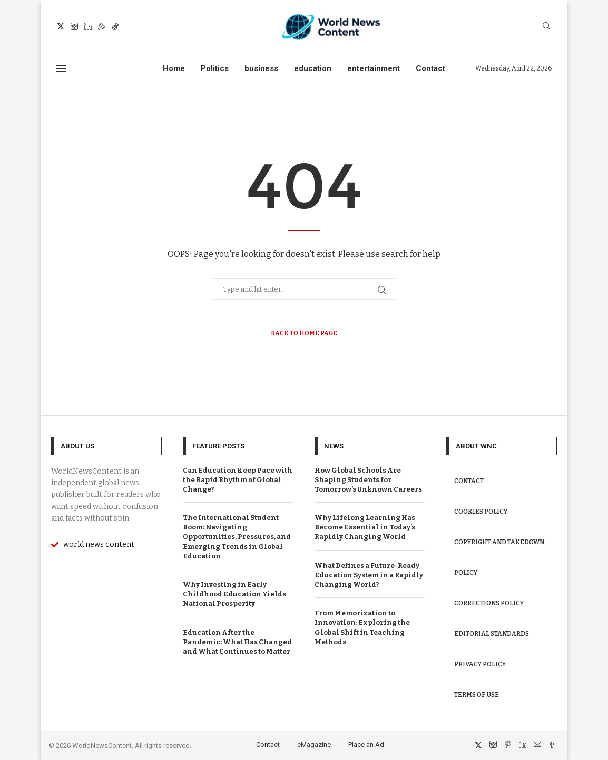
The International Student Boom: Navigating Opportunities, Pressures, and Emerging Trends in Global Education (237, 537)
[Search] (546, 26)
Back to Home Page (304, 333)
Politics (215, 68)
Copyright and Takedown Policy (499, 557)
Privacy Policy (480, 664)
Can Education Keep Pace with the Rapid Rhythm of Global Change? (237, 479)
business (261, 68)
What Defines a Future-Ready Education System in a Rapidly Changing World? (369, 575)
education (312, 68)
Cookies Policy (480, 511)
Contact (430, 68)
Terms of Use (476, 694)
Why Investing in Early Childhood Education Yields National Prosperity (234, 594)
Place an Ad (366, 744)
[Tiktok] (115, 26)
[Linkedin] (88, 26)
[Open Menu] (61, 68)
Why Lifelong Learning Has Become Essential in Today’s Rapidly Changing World (365, 527)
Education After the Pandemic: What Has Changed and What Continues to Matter (237, 641)
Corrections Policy (489, 603)
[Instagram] (74, 26)
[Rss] (101, 26)
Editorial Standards (491, 633)
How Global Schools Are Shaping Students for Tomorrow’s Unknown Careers (368, 479)
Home (174, 68)
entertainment (373, 68)
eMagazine (314, 744)
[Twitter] (60, 26)
